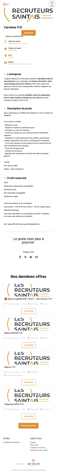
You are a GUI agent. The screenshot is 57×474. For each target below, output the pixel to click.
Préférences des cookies (39, 450)
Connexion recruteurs (37, 448)
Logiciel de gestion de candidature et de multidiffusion (28, 470)
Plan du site (34, 445)
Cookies (33, 442)
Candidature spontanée (11, 442)
